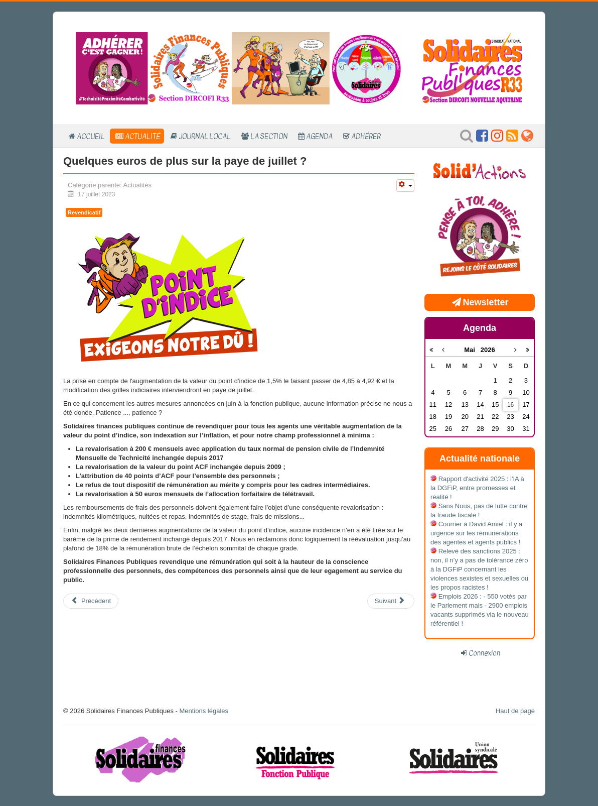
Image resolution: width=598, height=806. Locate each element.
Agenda (319, 136)
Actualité (142, 136)
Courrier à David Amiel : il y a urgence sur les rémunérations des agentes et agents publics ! (476, 533)
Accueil (91, 136)
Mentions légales (203, 711)
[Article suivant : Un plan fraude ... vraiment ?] (390, 601)
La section (268, 136)
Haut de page (515, 711)
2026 (488, 350)
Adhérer (366, 136)
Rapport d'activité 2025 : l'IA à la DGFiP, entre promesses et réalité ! (477, 488)
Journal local (205, 136)
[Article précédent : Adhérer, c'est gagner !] (90, 601)
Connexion (484, 652)
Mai (472, 350)
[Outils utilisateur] (405, 185)
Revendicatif (84, 212)
